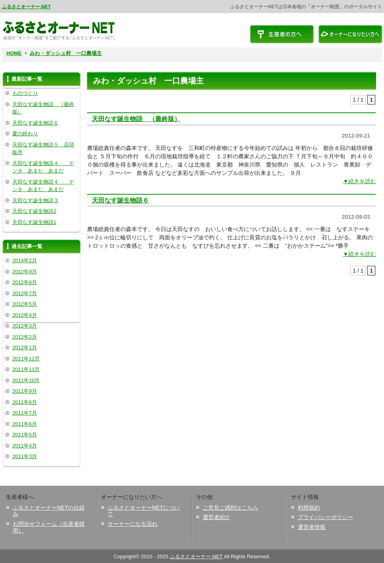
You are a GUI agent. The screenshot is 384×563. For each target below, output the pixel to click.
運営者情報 (311, 527)
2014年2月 (24, 260)
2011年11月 (26, 369)
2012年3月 (24, 326)
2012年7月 (24, 293)
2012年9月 (24, 272)
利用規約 (309, 507)
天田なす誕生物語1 (34, 222)
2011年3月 (24, 456)
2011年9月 (24, 391)
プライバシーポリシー (325, 517)
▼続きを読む (359, 181)
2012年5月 (24, 304)
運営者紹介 (216, 517)
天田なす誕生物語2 (34, 211)
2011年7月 (24, 413)
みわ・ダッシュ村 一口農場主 (66, 53)
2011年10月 (26, 380)
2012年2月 (24, 337)
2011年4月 (24, 446)
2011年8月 (24, 402)
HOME (14, 53)
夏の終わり (25, 133)
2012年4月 (24, 315)
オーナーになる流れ (133, 524)
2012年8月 (24, 282)
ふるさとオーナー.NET (26, 6)
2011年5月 (24, 435)
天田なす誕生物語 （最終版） (136, 118)
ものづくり (25, 93)
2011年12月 (26, 359)
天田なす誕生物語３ (35, 200)
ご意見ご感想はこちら (230, 507)
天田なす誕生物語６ (120, 200)
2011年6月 (24, 424)
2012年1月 (24, 348)
